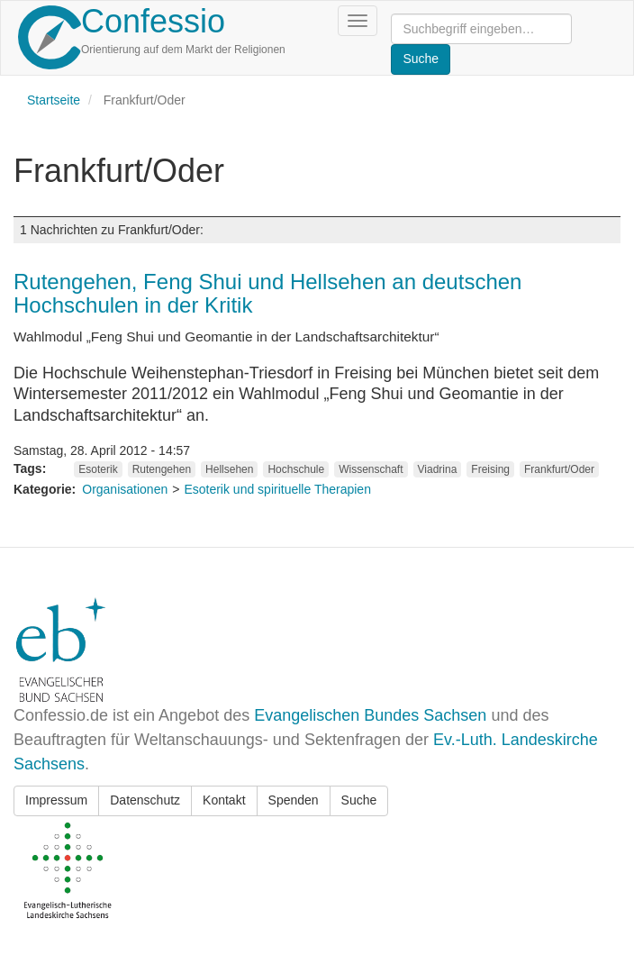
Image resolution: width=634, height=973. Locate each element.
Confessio (153, 21)
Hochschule (295, 469)
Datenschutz (145, 800)
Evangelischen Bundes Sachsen (370, 715)
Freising (490, 469)
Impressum (56, 800)
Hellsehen (229, 469)
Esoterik (97, 469)
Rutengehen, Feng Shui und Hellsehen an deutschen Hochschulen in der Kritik (267, 293)
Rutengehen (161, 469)
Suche (359, 800)
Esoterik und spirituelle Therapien (277, 489)
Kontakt (224, 800)
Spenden (293, 800)
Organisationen (125, 489)
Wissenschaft (371, 469)
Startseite (53, 100)
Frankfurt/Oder (559, 469)
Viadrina (437, 469)
